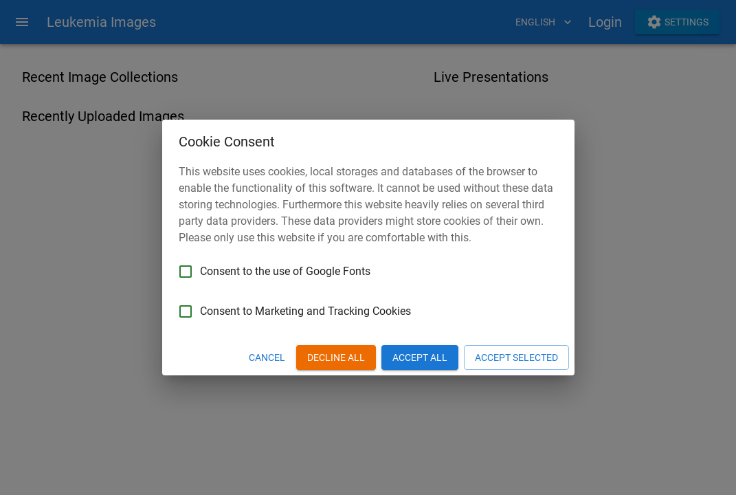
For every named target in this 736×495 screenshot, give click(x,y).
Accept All (419, 358)
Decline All (336, 358)
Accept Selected (516, 358)
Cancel (267, 358)
